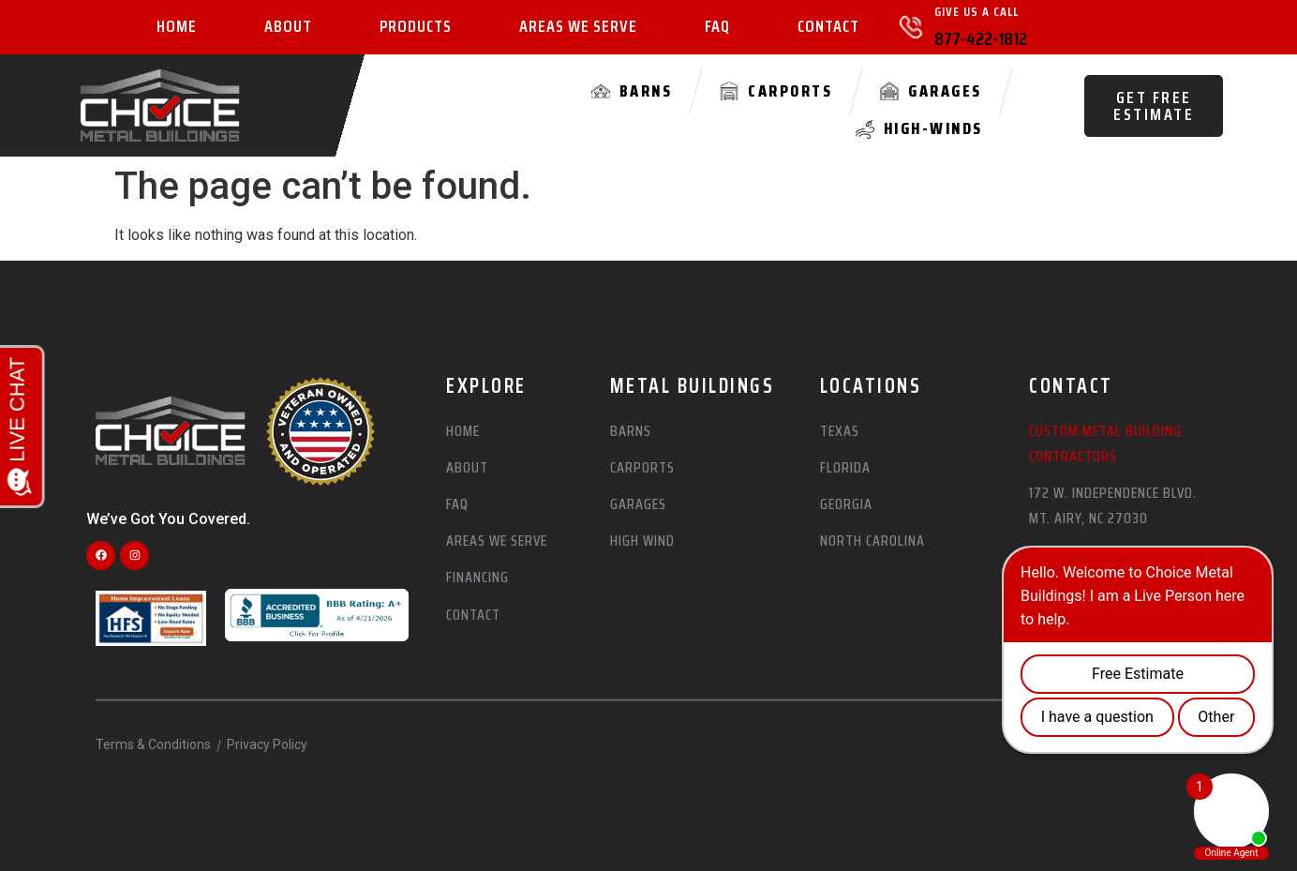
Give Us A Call (976, 11)
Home (177, 27)
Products (416, 27)
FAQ (717, 27)
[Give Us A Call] (911, 27)
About (288, 27)
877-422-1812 (980, 38)
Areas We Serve (578, 27)
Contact (828, 27)
